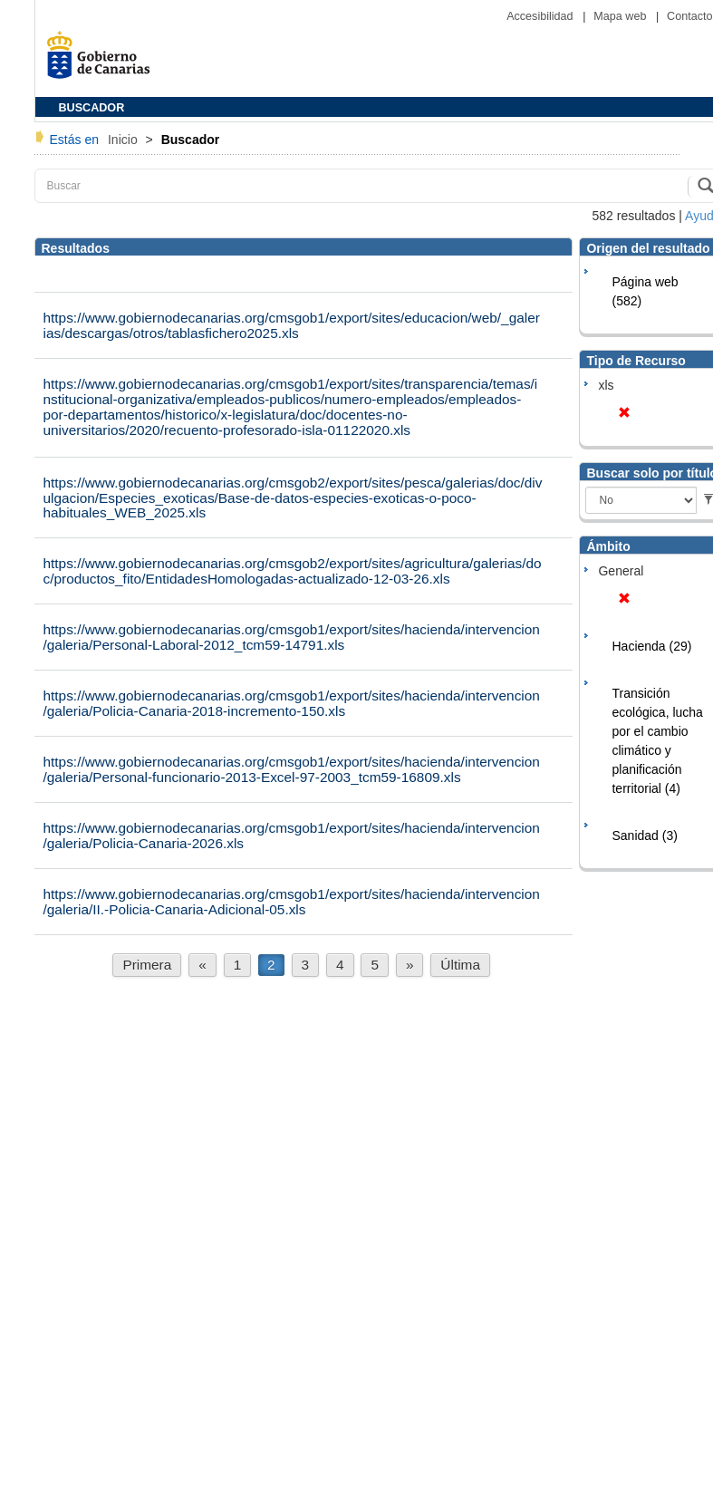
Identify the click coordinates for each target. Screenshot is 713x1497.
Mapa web (621, 16)
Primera (146, 964)
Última (460, 964)
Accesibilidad (541, 16)
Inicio (124, 139)
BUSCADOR (92, 107)
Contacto (689, 16)
